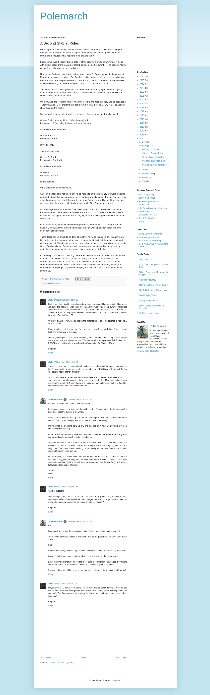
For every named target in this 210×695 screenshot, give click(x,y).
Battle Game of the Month (150, 234)
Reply (50, 353)
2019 (142, 104)
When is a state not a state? (153, 161)
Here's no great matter (149, 237)
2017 (142, 111)
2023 (142, 88)
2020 (142, 100)
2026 (142, 76)
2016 (142, 115)
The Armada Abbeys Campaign (153, 208)
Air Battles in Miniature (149, 313)
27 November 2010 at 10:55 (66, 362)
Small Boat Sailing (147, 218)
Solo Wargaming (146, 194)
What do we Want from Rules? (154, 165)
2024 (142, 84)
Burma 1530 (144, 205)
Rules (141, 222)
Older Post (121, 658)
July (144, 181)
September (147, 174)
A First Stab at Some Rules (153, 157)
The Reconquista (146, 211)
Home (83, 658)
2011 (142, 135)
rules (58, 283)
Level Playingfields (147, 295)
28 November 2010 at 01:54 (66, 487)
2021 (142, 96)
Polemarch (64, 16)
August (145, 177)
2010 (142, 138)
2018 (142, 107)
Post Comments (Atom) (62, 662)
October (146, 170)
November (147, 146)
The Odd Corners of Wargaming (153, 290)
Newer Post (46, 658)
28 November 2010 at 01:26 (80, 399)
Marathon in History (150, 149)
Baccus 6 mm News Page (150, 240)
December (147, 142)
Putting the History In (148, 300)
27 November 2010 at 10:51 (66, 300)
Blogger (117, 680)
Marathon (51, 283)
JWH (50, 300)
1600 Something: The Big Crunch (154, 285)
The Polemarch (55, 399)
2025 (142, 80)
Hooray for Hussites (148, 215)
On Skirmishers (146, 259)
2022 (142, 92)
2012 (142, 131)
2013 (142, 127)
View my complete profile (148, 351)
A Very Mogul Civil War (149, 201)
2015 (142, 119)
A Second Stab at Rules (152, 153)
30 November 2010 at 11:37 (66, 583)
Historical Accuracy (147, 280)
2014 (142, 123)
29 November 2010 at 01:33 (80, 521)
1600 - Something (147, 198)
